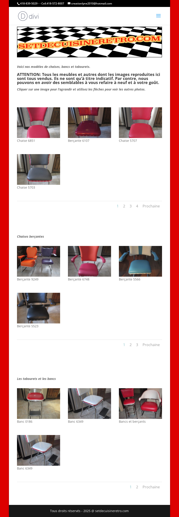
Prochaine (151, 206)
